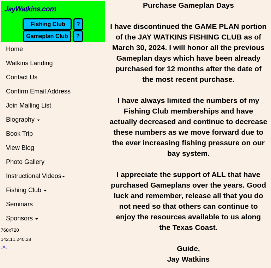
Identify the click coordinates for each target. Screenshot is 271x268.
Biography (23, 119)
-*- (4, 247)
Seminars (19, 204)
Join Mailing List (28, 105)
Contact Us (21, 77)
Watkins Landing (29, 63)
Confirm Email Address (38, 91)
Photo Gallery (25, 161)
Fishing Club (26, 190)
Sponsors (22, 218)
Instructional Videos (35, 175)
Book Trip (19, 133)
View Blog (20, 147)
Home (14, 49)
